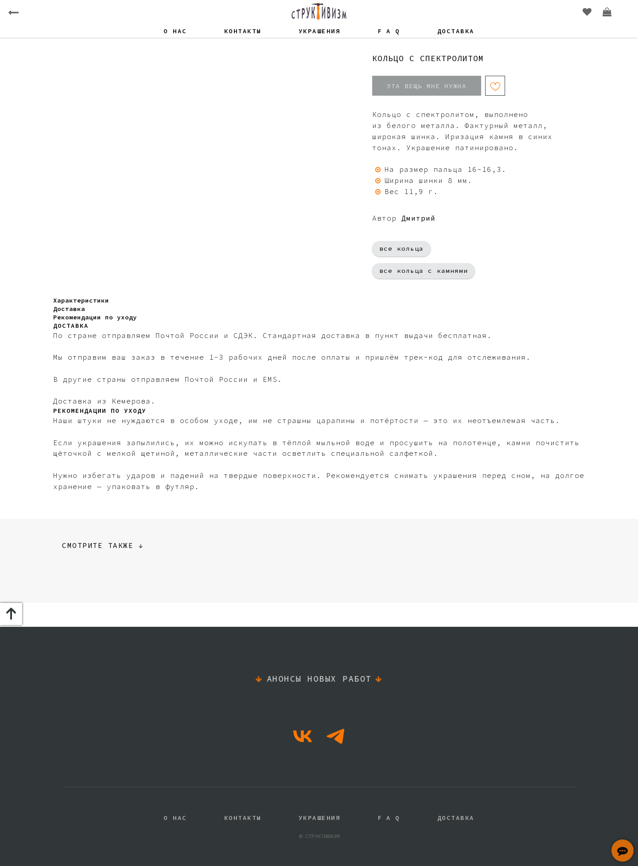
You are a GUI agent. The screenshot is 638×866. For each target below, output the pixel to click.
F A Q (388, 31)
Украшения (320, 818)
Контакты (242, 31)
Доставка (456, 31)
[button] (622, 850)
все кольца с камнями (423, 271)
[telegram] (335, 736)
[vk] (303, 736)
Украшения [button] (320, 31)
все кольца (401, 248)
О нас (175, 31)
